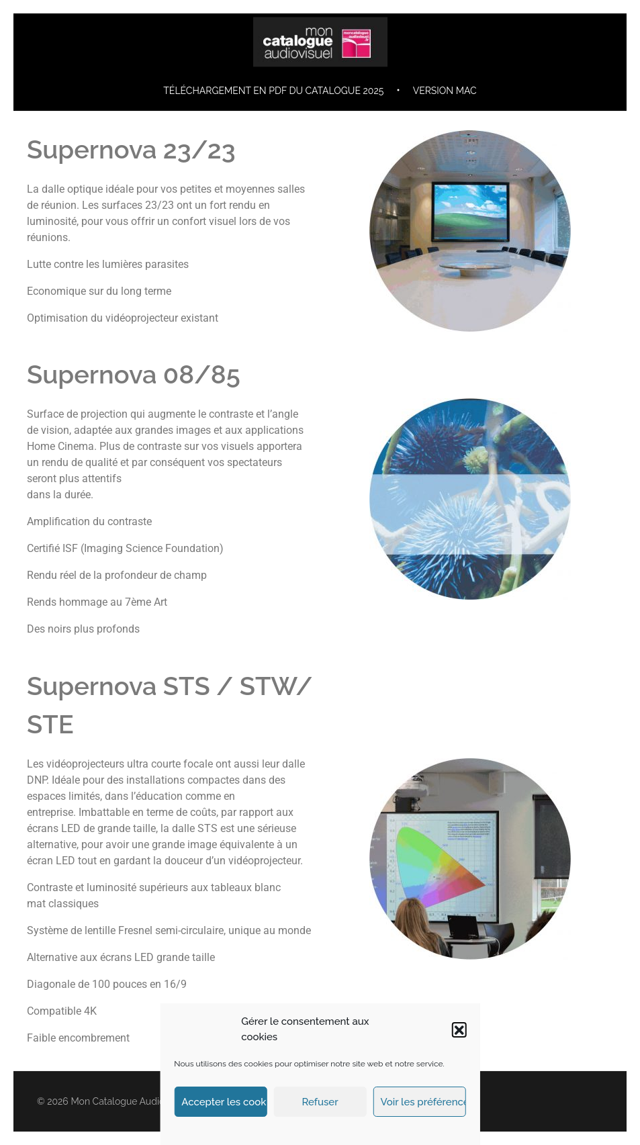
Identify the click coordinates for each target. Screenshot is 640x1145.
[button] (459, 1029)
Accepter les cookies (224, 1102)
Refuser (320, 1102)
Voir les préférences (423, 1102)
